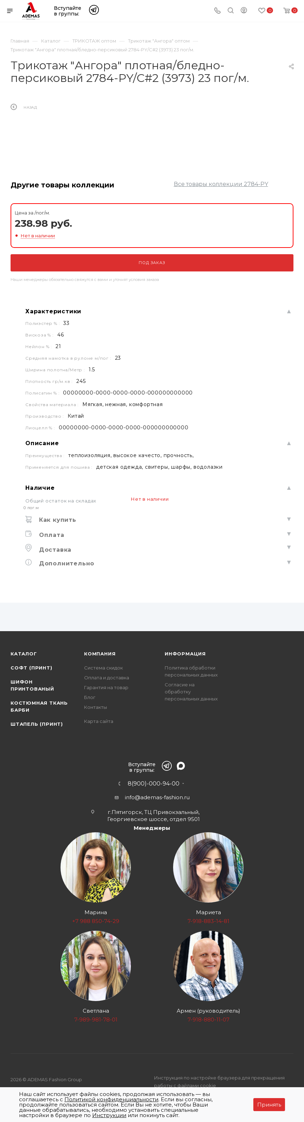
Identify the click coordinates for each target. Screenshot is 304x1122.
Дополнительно (65, 563)
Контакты (95, 707)
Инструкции (109, 1115)
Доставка (54, 549)
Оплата (50, 535)
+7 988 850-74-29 (95, 921)
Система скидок (103, 668)
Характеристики (53, 311)
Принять (269, 1104)
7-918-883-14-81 (208, 921)
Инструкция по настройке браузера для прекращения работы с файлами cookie (219, 1081)
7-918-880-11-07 (208, 1019)
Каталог (24, 653)
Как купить (56, 520)
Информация (185, 653)
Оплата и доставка (106, 677)
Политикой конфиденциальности (111, 1099)
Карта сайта (98, 721)
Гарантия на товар (106, 687)
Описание (42, 443)
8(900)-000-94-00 (153, 784)
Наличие (40, 488)
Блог (89, 697)
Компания (99, 653)
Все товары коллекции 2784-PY (221, 184)
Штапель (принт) (37, 724)
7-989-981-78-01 (96, 1019)
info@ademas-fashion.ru (157, 797)
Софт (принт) (31, 668)
